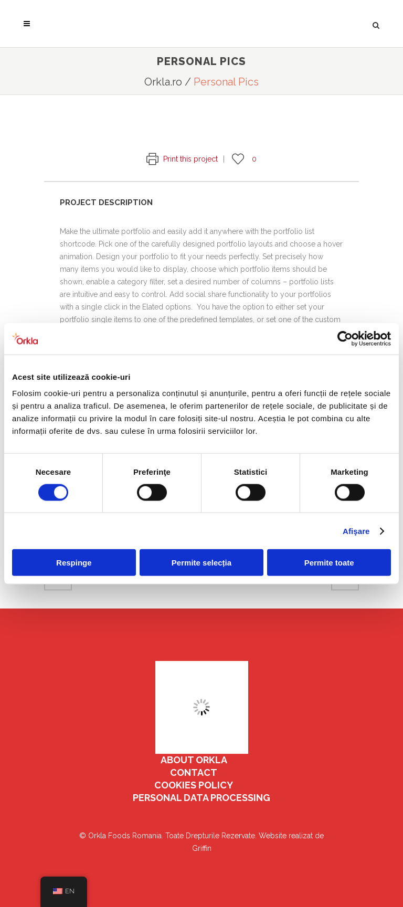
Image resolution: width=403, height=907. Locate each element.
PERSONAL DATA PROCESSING (201, 797)
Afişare (356, 530)
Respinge (74, 562)
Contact (193, 772)
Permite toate (329, 562)
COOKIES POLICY (193, 785)
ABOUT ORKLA (194, 759)
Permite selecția (201, 562)
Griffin (201, 848)
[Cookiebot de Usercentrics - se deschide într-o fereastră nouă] (345, 338)
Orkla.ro (163, 82)
